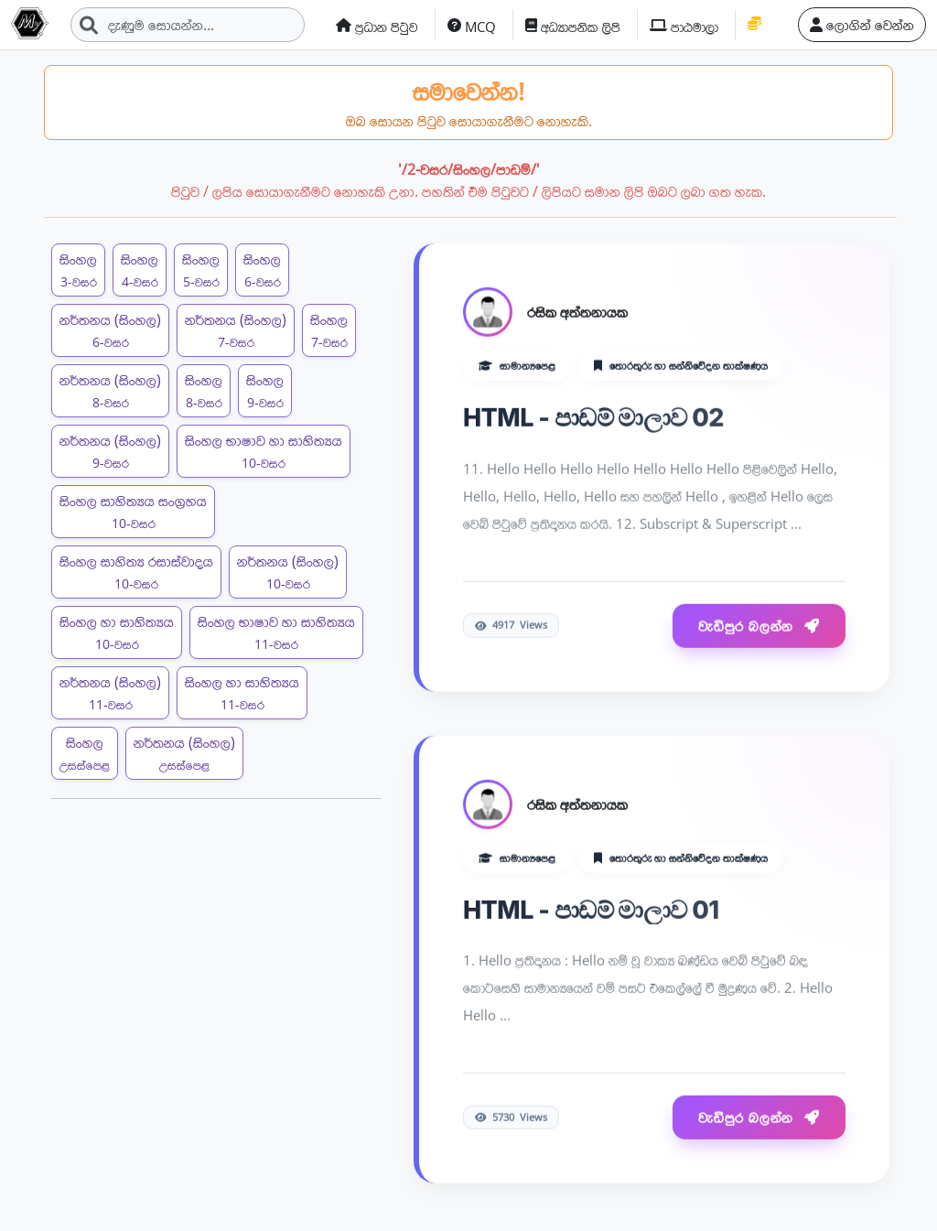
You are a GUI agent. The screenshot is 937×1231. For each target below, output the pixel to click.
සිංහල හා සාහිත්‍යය (116, 632)
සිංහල (78, 269)
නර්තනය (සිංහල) (110, 330)
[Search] (187, 24)
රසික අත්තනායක (577, 314)
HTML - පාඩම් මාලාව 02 (593, 419)
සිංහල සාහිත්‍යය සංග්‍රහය (133, 511)
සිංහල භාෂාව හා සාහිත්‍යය (263, 450)
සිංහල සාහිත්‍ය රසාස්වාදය (136, 571)
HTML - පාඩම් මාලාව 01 (591, 910)
